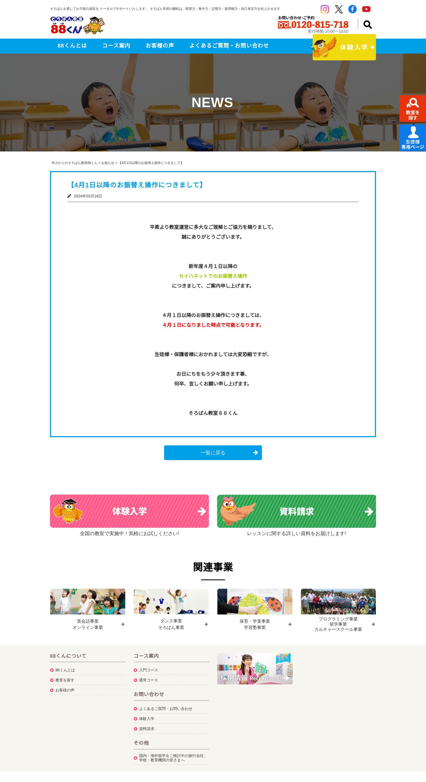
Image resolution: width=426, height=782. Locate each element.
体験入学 (146, 717)
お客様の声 (160, 46)
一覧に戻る (213, 452)
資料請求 (146, 727)
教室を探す (64, 678)
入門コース (148, 668)
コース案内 (116, 46)
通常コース (148, 678)
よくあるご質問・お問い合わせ (229, 46)
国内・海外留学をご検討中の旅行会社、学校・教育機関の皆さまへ (173, 755)
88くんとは (72, 46)
